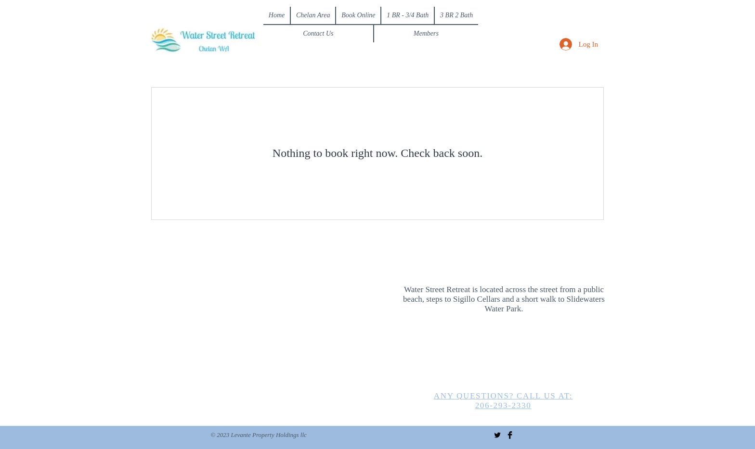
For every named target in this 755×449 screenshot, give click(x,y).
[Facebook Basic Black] (510, 435)
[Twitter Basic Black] (497, 435)
